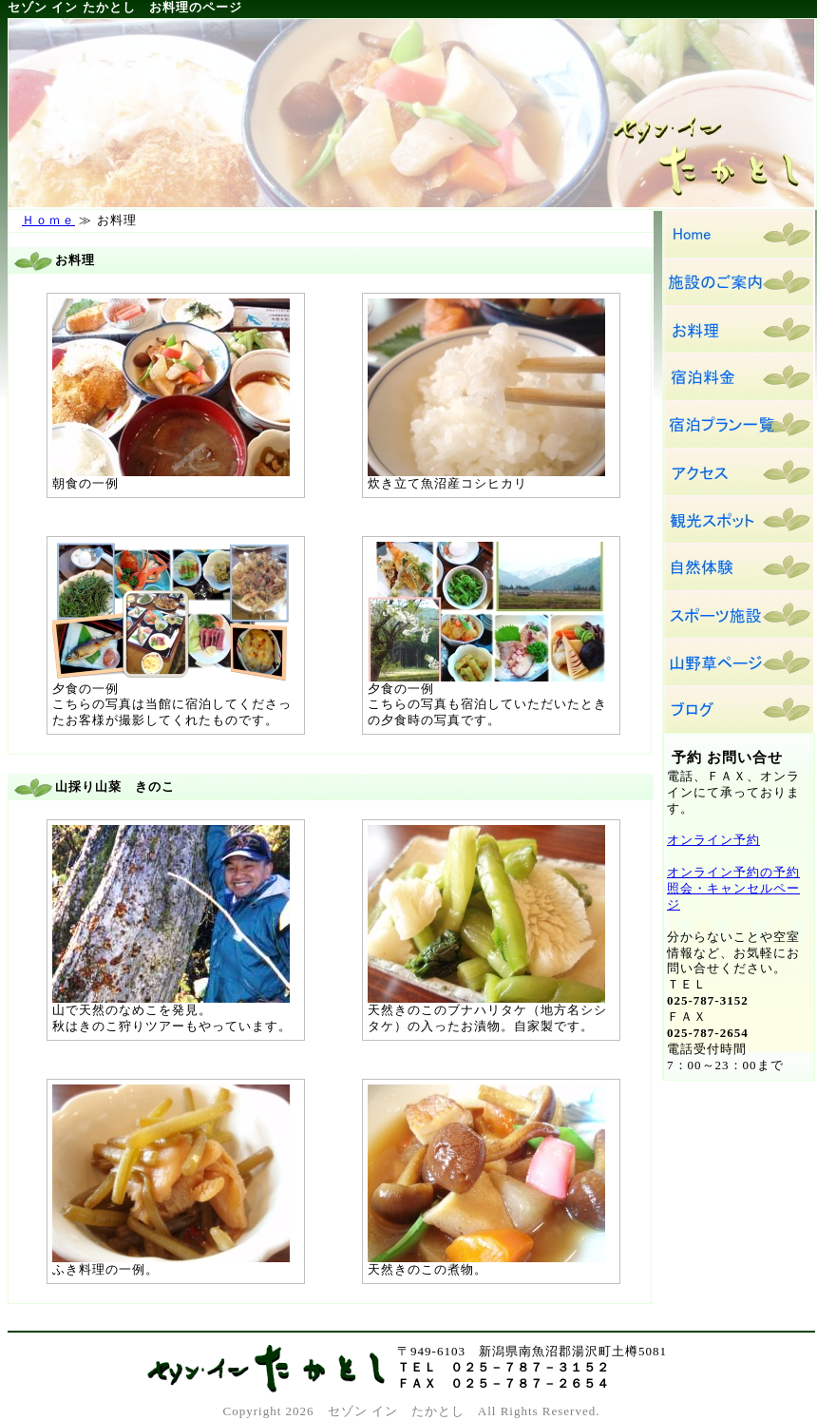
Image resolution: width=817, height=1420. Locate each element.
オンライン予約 (713, 840)
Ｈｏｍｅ (48, 220)
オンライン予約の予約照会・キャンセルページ (733, 888)
